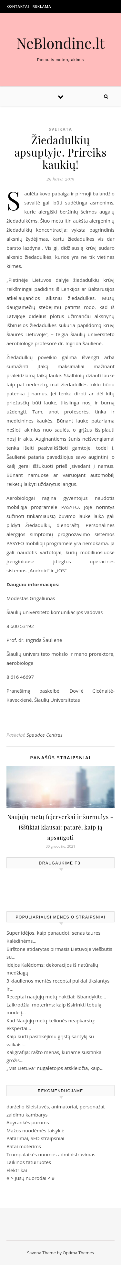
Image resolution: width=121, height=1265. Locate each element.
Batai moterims (23, 1146)
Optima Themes (78, 1253)
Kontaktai (17, 6)
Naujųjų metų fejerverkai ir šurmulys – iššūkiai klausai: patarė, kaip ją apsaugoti (60, 827)
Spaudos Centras (44, 735)
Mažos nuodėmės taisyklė (35, 1130)
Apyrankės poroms (27, 1122)
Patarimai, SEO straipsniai (35, 1138)
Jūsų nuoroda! (30, 1178)
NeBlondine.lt (60, 43)
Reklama (42, 6)
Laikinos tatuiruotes (28, 1162)
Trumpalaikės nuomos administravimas (50, 1154)
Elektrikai (16, 1170)
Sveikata (60, 129)
